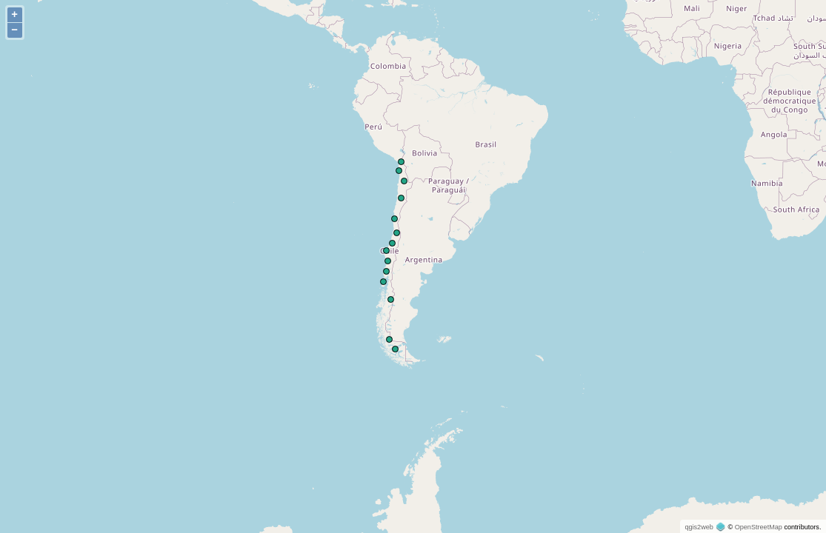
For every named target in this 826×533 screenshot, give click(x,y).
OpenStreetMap (758, 527)
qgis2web (699, 527)
